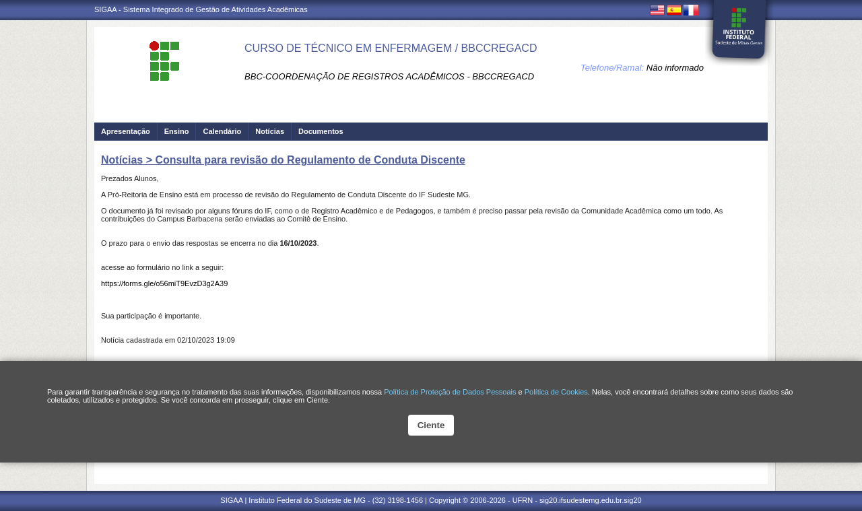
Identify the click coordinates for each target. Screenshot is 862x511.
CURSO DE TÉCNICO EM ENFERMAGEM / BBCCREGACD (390, 48)
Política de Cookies (556, 392)
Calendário (222, 131)
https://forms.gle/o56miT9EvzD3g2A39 (164, 283)
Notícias (269, 131)
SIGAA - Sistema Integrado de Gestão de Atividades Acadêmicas (201, 9)
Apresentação (125, 131)
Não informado (675, 68)
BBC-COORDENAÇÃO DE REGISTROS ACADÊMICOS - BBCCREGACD (389, 76)
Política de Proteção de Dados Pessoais (450, 392)
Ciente (431, 425)
